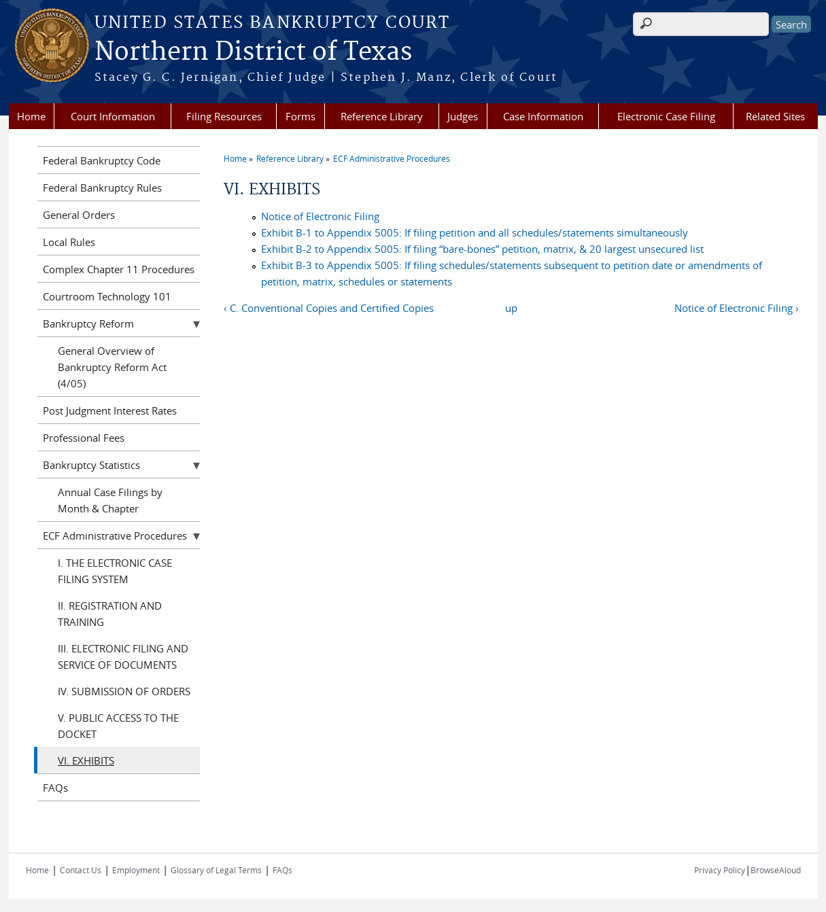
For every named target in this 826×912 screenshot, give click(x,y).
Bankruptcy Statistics (91, 465)
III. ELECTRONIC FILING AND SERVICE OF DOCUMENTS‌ (123, 656)
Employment (136, 869)
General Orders (79, 215)
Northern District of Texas (253, 52)
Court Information (113, 116)
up (511, 308)
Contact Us (80, 869)
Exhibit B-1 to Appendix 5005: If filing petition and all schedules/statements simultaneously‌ (474, 232)
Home (31, 116)
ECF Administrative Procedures (391, 158)
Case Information (543, 116)
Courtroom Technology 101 (107, 296)
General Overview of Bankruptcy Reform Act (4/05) (112, 367)
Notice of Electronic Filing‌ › (736, 308)
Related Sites (775, 116)
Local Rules (69, 242)
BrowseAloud (776, 869)
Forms (300, 116)
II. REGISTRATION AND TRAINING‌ (110, 614)
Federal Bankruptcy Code (101, 160)
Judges (462, 116)
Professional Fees (83, 437)
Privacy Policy (719, 869)
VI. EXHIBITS (86, 760)
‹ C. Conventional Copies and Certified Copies (329, 308)
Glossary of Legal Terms (216, 869)
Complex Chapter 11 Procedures (118, 269)
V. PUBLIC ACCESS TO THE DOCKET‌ (118, 726)
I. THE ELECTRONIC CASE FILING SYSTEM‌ (115, 571)
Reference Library (382, 116)
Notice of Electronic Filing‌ (320, 216)
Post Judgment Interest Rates (110, 410)
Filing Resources (224, 116)
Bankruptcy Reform (88, 323)
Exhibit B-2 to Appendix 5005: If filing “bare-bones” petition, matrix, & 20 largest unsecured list (482, 249)
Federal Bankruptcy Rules (102, 187)
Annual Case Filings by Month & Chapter (110, 500)
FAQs (55, 787)
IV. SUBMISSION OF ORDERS (124, 691)
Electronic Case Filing (666, 116)
